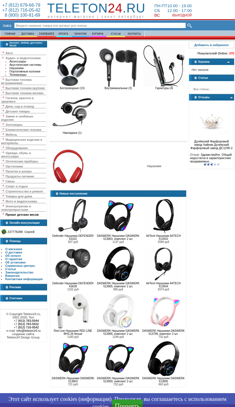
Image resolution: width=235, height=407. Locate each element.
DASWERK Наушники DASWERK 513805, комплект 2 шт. (118, 285)
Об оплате (13, 255)
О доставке (13, 252)
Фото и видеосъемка (21, 201)
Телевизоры (17, 74)
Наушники (16, 68)
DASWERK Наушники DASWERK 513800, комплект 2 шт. (118, 380)
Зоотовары (14, 124)
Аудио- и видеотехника (23, 58)
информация (95, 399)
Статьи (10, 269)
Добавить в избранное (211, 45)
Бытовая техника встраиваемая (16, 81)
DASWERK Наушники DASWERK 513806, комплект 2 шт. (118, 332)
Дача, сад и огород (20, 106)
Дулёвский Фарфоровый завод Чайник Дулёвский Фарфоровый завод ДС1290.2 (211, 143)
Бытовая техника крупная (25, 88)
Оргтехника (14, 166)
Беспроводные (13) (72, 87)
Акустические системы (25, 64)
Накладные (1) (72, 131)
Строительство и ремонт (24, 191)
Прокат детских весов (22, 214)
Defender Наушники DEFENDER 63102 (72, 237)
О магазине (13, 249)
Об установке (15, 262)
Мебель (11, 134)
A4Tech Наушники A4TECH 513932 (163, 237)
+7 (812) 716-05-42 (21, 10)
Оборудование (17, 148)
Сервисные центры (20, 265)
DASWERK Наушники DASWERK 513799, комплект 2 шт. (163, 332)
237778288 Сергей (20, 231)
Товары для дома (19, 196)
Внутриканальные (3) (118, 87)
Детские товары (18, 111)
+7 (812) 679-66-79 (21, 5)
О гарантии (13, 259)
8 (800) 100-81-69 (21, 15)
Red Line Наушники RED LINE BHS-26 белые (73, 332)
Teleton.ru (96, 8)
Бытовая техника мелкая (24, 93)
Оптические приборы (22, 161)
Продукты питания (20, 176)
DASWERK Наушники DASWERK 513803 (73, 380)
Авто (9, 53)
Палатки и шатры (19, 171)
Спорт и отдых (17, 186)
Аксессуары (17, 61)
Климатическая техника (23, 129)
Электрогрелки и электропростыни (16, 208)
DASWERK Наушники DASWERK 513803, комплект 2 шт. (118, 237)
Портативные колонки (24, 71)
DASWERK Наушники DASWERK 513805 (163, 380)
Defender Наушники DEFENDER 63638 (72, 285)
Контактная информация (24, 279)
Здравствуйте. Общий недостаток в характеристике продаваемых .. (211, 158)
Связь (10, 181)
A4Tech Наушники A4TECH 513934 (163, 285)
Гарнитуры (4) (164, 87)
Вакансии (12, 275)
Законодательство (19, 272)
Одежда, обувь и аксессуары (16, 154)
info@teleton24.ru (28, 330)
